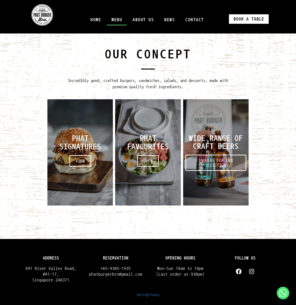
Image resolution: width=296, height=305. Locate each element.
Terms (141, 295)
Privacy (154, 295)
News (169, 19)
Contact (194, 19)
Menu (116, 19)
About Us (143, 19)
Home (95, 19)
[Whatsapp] (283, 293)
